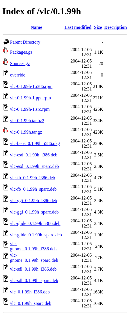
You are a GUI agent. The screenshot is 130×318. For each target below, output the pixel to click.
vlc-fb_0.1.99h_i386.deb (32, 177)
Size (98, 27)
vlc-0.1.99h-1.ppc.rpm (30, 97)
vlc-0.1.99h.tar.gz (26, 132)
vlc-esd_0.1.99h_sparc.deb (34, 166)
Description (115, 27)
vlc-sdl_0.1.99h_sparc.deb (34, 280)
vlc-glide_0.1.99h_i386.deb (35, 223)
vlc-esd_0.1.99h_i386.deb (33, 154)
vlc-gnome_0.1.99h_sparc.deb (34, 258)
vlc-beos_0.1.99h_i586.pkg (35, 143)
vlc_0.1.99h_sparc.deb (30, 303)
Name (36, 27)
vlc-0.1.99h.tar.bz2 (27, 120)
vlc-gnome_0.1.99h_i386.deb (33, 246)
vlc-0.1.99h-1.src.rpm (30, 109)
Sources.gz (20, 63)
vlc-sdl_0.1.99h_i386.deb (33, 269)
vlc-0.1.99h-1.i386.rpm (31, 86)
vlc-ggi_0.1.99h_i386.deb (33, 200)
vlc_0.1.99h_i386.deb (30, 291)
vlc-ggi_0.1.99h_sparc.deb (34, 212)
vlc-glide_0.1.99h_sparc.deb (36, 234)
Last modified (77, 27)
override (17, 75)
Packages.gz (21, 52)
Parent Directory (25, 42)
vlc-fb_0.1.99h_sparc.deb (33, 189)
